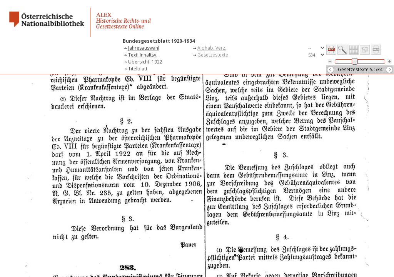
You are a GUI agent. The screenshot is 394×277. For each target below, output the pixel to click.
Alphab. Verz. (211, 48)
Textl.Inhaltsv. (142, 55)
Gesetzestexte (212, 55)
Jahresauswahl (143, 48)
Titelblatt (137, 68)
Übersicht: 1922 (145, 61)
